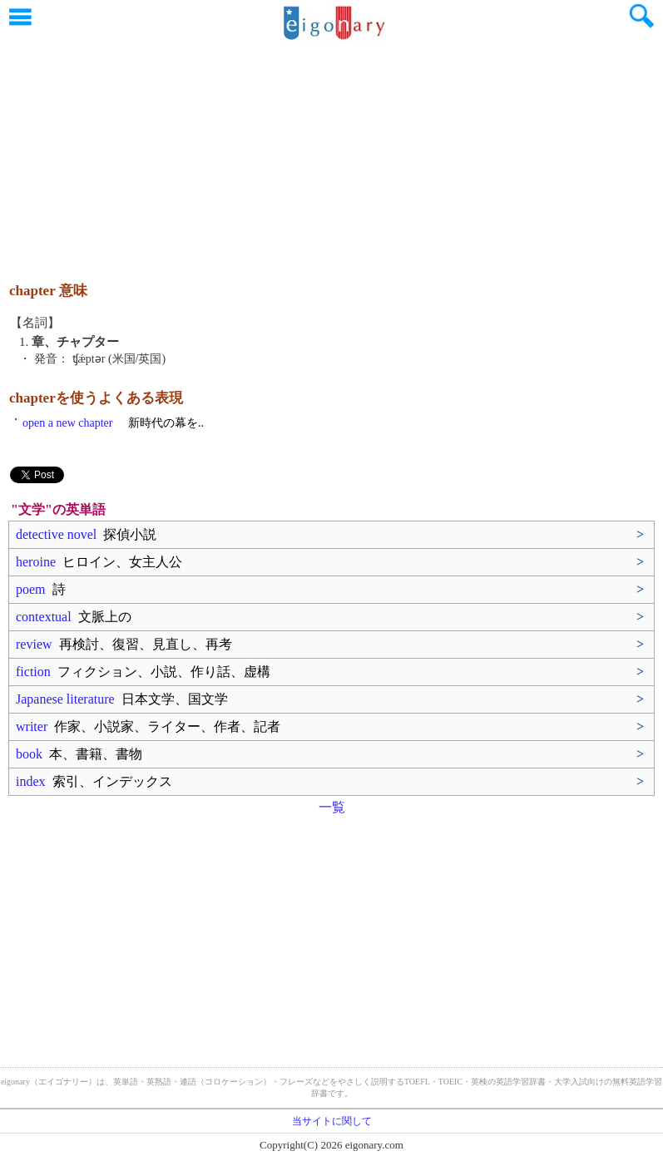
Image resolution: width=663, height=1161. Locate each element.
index (94, 781)
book (79, 754)
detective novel (86, 534)
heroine (99, 562)
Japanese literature (122, 699)
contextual (73, 617)
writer (148, 726)
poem (41, 589)
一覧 (332, 807)
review (124, 644)
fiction (143, 671)
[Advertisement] (332, 154)
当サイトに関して (332, 1121)
